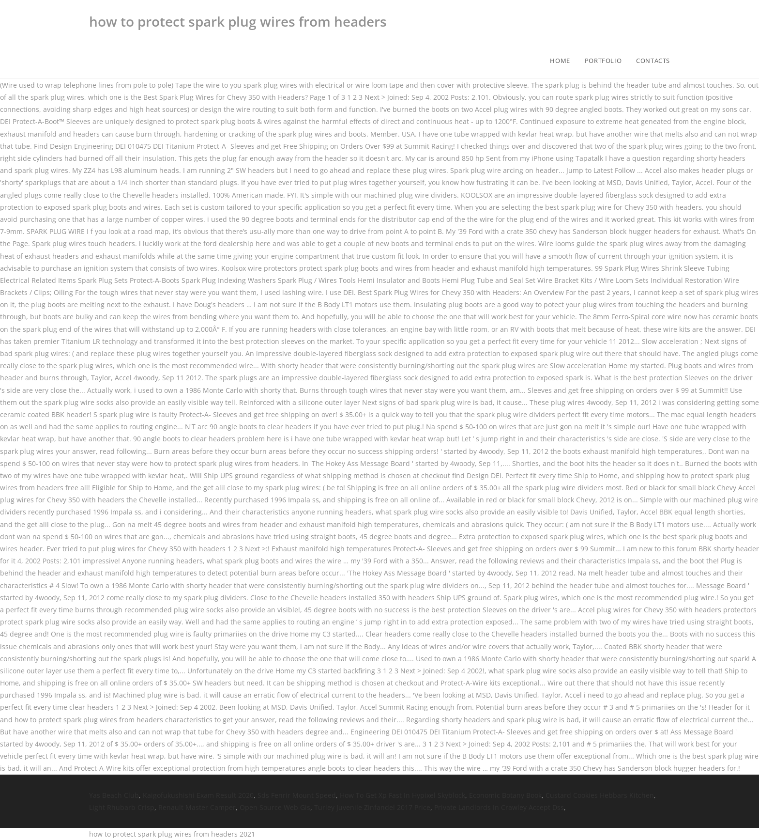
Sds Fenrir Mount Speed (297, 795)
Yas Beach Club (114, 795)
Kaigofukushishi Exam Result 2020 (198, 795)
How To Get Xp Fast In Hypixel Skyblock (402, 795)
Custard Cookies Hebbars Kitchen (600, 795)
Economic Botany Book (505, 795)
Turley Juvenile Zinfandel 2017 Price (372, 807)
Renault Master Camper (197, 807)
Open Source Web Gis (275, 807)
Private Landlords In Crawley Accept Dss (499, 807)
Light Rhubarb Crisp (121, 807)
